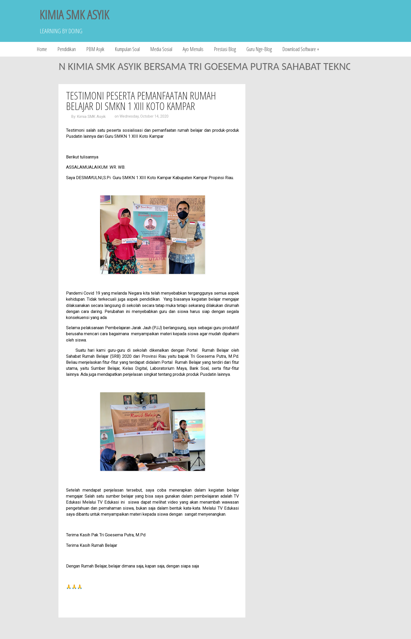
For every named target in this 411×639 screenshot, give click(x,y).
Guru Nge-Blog (259, 49)
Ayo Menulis (193, 49)
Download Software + (300, 49)
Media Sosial (161, 49)
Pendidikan (66, 49)
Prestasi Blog (225, 49)
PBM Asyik (95, 49)
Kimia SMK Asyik (91, 116)
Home (42, 49)
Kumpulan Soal (127, 49)
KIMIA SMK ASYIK (74, 14)
